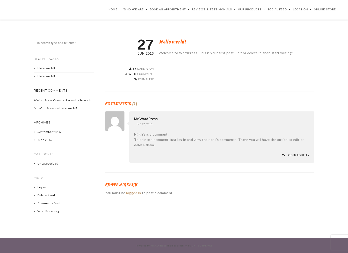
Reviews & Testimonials (212, 9)
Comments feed (48, 203)
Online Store (325, 9)
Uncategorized (47, 163)
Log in (41, 187)
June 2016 (44, 140)
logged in (133, 193)
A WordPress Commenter (52, 100)
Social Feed (277, 9)
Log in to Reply (298, 155)
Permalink (146, 79)
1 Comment (145, 73)
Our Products (249, 9)
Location (300, 9)
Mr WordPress (146, 119)
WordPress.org (48, 211)
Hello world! (46, 68)
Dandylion (145, 68)
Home (113, 9)
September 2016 (49, 132)
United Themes (202, 245)
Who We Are (133, 9)
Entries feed (46, 195)
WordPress (158, 245)
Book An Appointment (168, 9)
